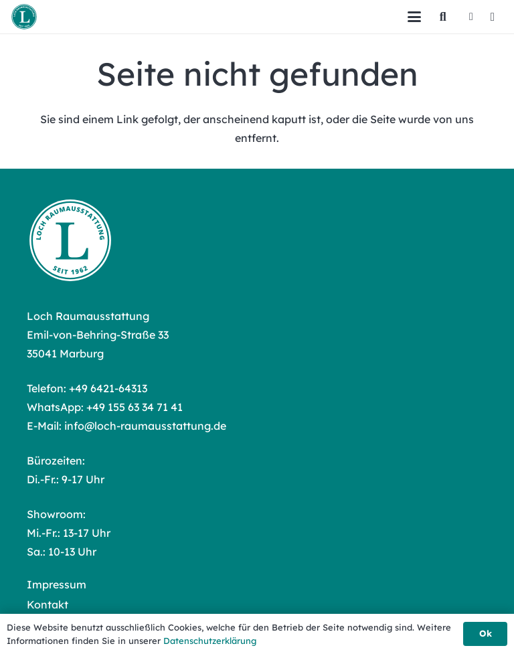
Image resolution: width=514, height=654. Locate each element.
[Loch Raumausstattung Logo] (24, 16)
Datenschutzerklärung (209, 640)
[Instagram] (492, 16)
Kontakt (47, 604)
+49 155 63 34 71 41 (134, 407)
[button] (414, 16)
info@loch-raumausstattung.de (145, 425)
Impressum (56, 584)
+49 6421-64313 (108, 388)
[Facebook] (471, 16)
